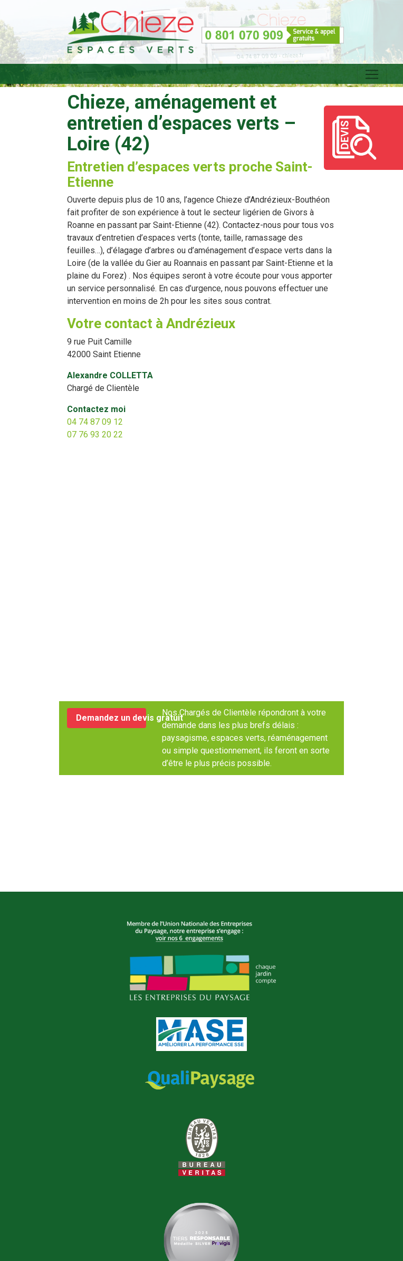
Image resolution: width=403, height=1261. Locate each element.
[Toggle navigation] (372, 74)
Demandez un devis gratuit (111, 718)
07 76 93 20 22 (95, 434)
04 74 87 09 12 (95, 422)
